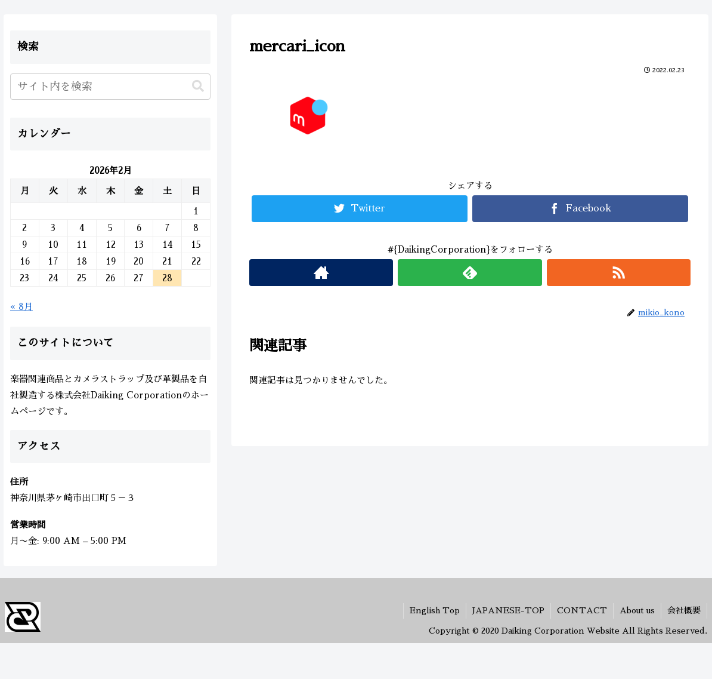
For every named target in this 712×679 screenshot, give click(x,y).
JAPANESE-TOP (508, 610)
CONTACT (582, 610)
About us (637, 610)
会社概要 (684, 610)
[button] (198, 86)
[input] (110, 86)
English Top (435, 610)
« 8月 (21, 306)
